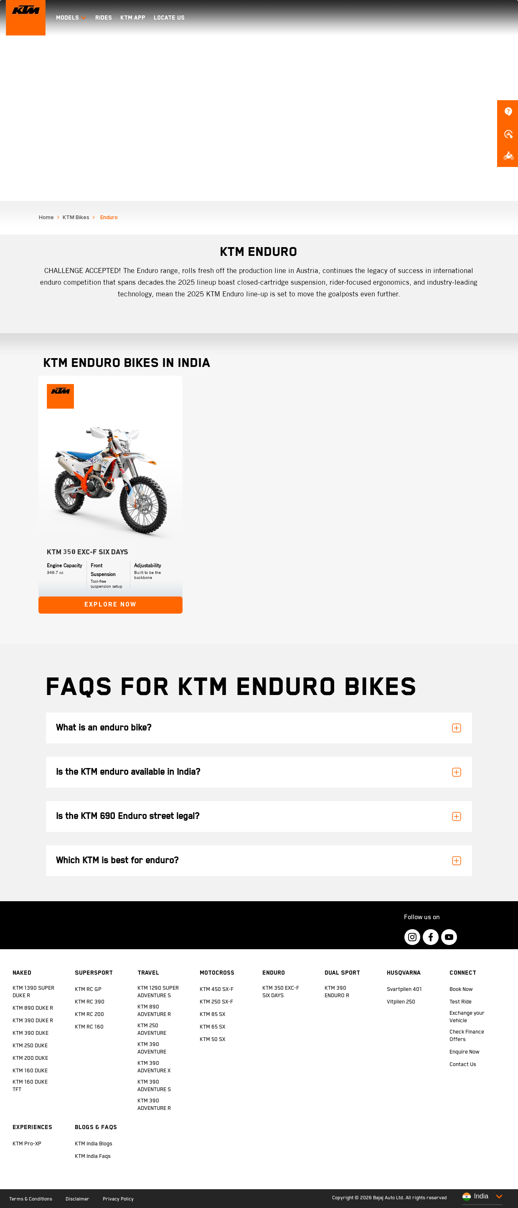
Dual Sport (342, 972)
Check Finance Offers (466, 1036)
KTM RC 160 (89, 1027)
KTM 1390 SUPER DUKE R (33, 992)
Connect (462, 972)
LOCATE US (169, 17)
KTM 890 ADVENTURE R (154, 1011)
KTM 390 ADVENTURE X (153, 1067)
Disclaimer (77, 1199)
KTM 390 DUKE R (33, 1021)
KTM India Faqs (93, 1156)
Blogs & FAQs (96, 1127)
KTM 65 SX (212, 1027)
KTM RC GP (88, 989)
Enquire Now (464, 1052)
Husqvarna (404, 972)
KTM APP (132, 17)
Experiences (32, 1127)
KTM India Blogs (93, 1144)
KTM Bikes (76, 217)
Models (71, 17)
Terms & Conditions (30, 1199)
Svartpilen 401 (404, 989)
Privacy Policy (118, 1199)
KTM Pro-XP (27, 1144)
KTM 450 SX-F (217, 989)
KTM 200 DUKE (30, 1058)
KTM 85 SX (212, 1014)
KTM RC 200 (89, 1014)
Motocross (217, 972)
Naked (22, 972)
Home (46, 217)
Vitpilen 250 (401, 1002)
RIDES (103, 17)
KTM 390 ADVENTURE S (154, 1086)
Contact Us (462, 1064)
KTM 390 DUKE (30, 1033)
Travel (148, 972)
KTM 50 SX (212, 1039)
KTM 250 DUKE (30, 1046)
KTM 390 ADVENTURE (151, 1048)
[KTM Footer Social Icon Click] (412, 937)
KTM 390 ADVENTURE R (154, 1105)
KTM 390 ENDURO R (337, 992)
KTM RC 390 (89, 1002)
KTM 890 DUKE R (33, 1008)
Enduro (273, 972)
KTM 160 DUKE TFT (30, 1086)
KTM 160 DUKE (30, 1071)
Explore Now (110, 605)
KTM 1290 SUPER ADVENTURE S (158, 992)
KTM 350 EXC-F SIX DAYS (280, 992)
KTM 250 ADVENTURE (151, 1029)
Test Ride (460, 1002)
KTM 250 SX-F (216, 1002)
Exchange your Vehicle (467, 1017)
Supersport (94, 972)
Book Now (461, 989)
